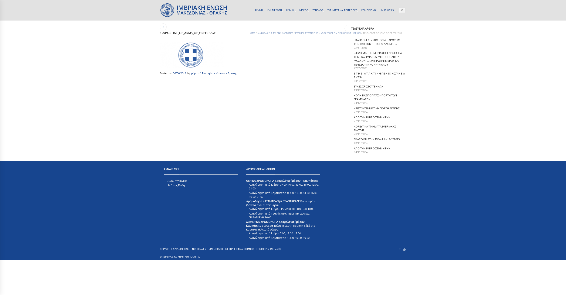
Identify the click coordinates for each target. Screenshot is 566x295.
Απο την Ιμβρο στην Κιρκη (372, 117)
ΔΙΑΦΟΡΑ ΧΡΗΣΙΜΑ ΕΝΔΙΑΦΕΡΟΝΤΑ (275, 33)
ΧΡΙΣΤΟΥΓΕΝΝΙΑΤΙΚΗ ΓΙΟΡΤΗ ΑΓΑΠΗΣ (377, 108)
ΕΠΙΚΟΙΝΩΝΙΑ (368, 10)
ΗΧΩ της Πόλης (176, 185)
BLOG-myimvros (177, 181)
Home (252, 33)
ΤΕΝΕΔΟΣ (317, 10)
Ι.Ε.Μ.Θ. (290, 10)
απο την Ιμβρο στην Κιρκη (372, 148)
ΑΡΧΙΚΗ (259, 10)
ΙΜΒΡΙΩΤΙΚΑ (387, 10)
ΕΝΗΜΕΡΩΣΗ (274, 10)
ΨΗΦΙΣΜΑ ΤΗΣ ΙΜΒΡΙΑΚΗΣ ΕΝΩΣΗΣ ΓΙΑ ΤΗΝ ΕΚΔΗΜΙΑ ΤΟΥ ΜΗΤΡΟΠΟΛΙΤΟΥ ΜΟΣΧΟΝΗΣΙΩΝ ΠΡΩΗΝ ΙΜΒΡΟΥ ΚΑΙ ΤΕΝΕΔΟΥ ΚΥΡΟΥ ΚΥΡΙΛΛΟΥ (378, 58)
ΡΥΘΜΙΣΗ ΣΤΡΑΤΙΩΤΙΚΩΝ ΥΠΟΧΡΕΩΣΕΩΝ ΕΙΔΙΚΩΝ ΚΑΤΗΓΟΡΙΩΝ (328, 33)
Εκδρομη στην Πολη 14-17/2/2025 (377, 139)
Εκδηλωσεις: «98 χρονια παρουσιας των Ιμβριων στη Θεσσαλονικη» (377, 42)
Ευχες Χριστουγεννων (368, 86)
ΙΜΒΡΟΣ (303, 10)
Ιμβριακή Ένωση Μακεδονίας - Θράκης (214, 73)
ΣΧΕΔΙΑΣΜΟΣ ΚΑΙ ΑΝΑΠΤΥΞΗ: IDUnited (180, 256)
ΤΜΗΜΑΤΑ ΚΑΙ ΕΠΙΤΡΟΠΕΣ (342, 10)
